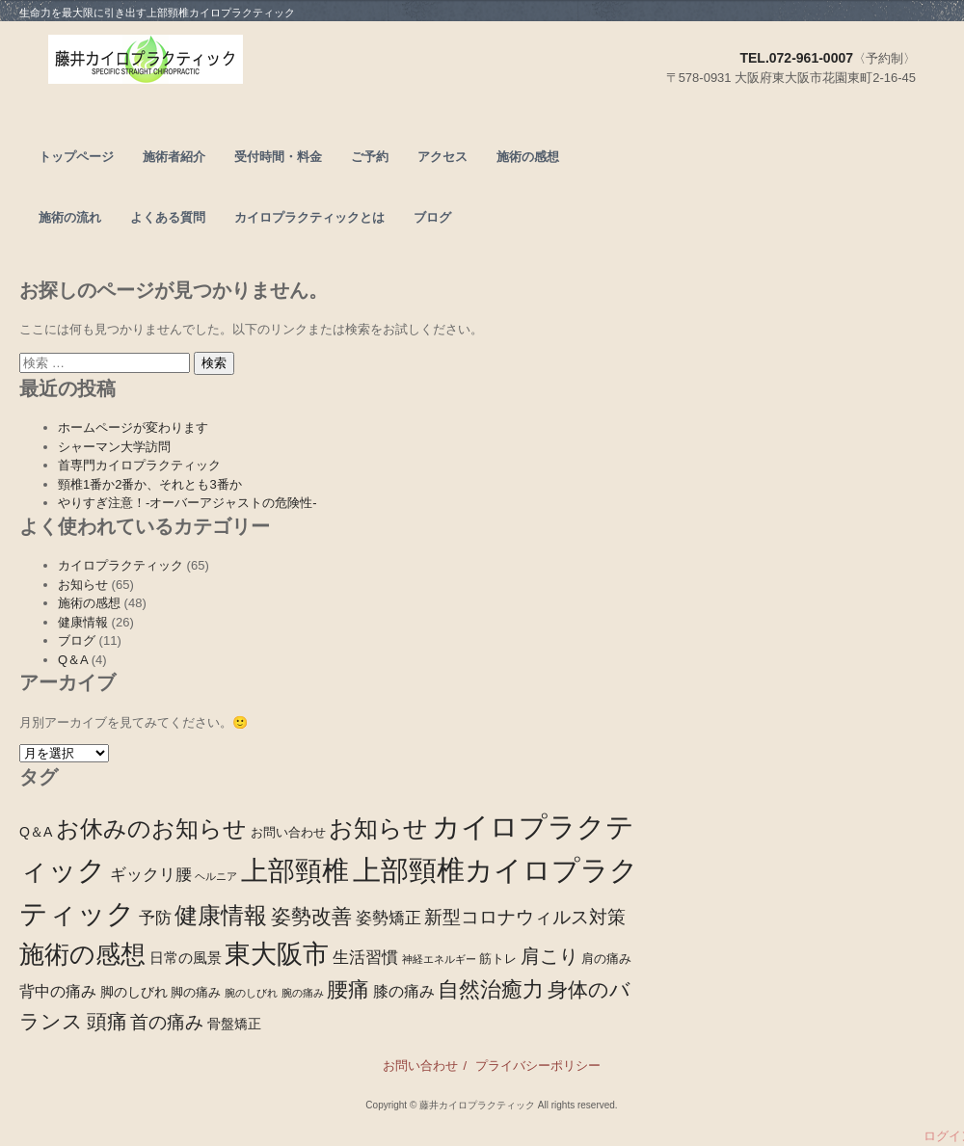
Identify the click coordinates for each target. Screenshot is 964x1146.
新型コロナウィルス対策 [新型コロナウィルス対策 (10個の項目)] (525, 917)
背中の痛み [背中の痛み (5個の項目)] (57, 990)
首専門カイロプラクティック (139, 465)
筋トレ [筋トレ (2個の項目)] (498, 959)
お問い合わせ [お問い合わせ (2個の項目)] (288, 833)
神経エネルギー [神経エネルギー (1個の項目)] (439, 959)
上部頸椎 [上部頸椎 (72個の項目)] (295, 870)
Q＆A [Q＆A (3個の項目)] (35, 832)
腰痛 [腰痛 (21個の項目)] (348, 989)
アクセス (442, 156)
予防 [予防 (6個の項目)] (155, 918)
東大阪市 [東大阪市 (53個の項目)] (277, 954)
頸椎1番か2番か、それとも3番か (150, 484)
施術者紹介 (174, 156)
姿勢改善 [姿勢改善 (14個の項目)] (311, 916)
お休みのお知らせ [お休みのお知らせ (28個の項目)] (151, 828)
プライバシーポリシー (538, 1065)
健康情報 (83, 622)
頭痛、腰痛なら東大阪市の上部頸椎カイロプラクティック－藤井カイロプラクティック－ (215, 64)
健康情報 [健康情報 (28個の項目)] (220, 915)
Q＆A (73, 660)
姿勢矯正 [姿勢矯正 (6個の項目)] (388, 918)
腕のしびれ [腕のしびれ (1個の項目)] (251, 993)
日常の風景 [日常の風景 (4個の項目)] (185, 957)
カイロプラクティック (120, 565)
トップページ (76, 156)
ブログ (432, 217)
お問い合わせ (420, 1065)
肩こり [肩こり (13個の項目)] (549, 956)
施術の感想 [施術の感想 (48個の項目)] (82, 954)
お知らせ (83, 584)
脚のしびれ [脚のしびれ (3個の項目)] (134, 991)
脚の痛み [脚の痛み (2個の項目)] (196, 992)
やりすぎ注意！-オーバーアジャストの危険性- (187, 502)
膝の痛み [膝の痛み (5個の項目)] (404, 990)
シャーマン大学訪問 (114, 447)
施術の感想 (527, 156)
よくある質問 (167, 217)
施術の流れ (70, 217)
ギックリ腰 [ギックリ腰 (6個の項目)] (151, 875)
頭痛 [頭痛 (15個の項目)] (107, 1021)
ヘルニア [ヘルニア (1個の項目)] (216, 876)
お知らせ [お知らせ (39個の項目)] (378, 827)
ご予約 (369, 156)
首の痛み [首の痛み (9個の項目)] (166, 1022)
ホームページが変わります (133, 427)
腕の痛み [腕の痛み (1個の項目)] (302, 993)
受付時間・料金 (278, 156)
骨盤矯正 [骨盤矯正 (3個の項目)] (234, 1023)
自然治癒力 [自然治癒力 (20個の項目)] (491, 989)
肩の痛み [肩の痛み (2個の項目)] (606, 959)
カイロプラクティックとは (309, 217)
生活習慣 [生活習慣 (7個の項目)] (365, 957)
